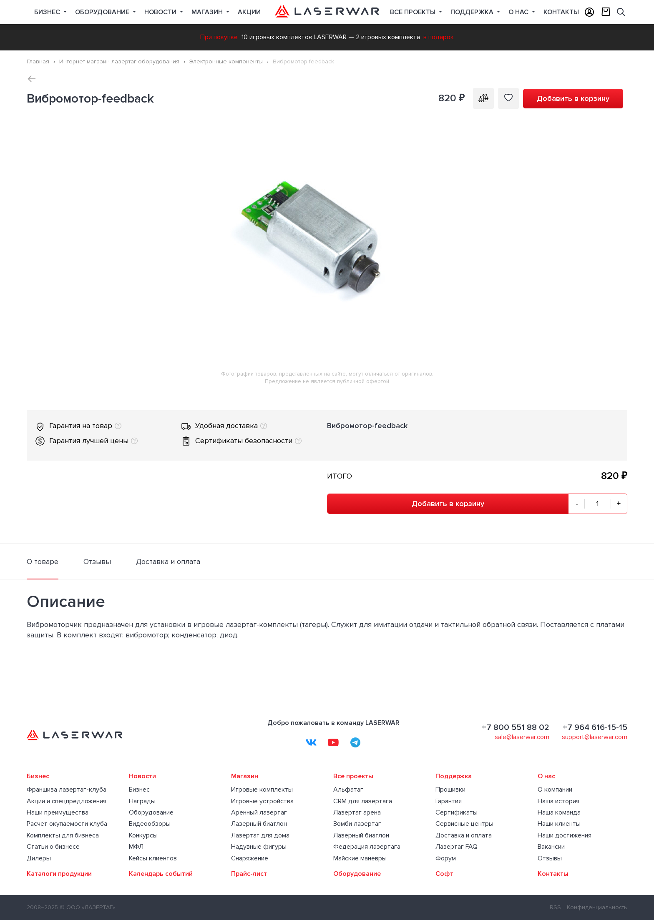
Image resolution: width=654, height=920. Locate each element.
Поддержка (472, 12)
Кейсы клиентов (153, 858)
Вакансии (551, 846)
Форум (445, 858)
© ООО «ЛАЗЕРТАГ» (87, 907)
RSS (555, 907)
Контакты (561, 12)
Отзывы (550, 858)
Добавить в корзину (573, 98)
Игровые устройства (262, 801)
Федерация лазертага (366, 846)
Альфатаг (348, 789)
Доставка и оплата (463, 835)
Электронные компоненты (226, 61)
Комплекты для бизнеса (63, 835)
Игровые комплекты (262, 789)
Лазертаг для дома (260, 835)
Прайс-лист (249, 874)
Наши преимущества (57, 812)
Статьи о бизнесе (53, 846)
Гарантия (448, 801)
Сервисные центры (464, 824)
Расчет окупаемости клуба (67, 824)
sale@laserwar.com (522, 737)
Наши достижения (564, 835)
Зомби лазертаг (357, 824)
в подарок (438, 37)
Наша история (558, 801)
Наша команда (559, 812)
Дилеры (39, 858)
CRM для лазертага (362, 801)
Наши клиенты (559, 824)
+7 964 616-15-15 (595, 727)
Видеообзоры (150, 824)
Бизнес (48, 12)
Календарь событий (161, 874)
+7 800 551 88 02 (515, 727)
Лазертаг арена (357, 812)
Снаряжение (249, 858)
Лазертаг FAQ (456, 846)
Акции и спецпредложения (66, 801)
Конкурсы (143, 835)
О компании (555, 789)
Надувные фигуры (259, 846)
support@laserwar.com (594, 737)
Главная (38, 61)
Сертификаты (456, 812)
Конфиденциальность (597, 907)
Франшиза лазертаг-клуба (66, 789)
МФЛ (136, 846)
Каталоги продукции (59, 874)
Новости (161, 12)
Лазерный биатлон (259, 824)
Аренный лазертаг (259, 812)
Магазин (207, 12)
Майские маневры (360, 858)
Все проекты (353, 776)
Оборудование (103, 12)
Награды (142, 801)
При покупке (219, 37)
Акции (249, 12)
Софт (444, 874)
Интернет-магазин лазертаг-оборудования (119, 61)
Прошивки (450, 789)
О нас (519, 12)
